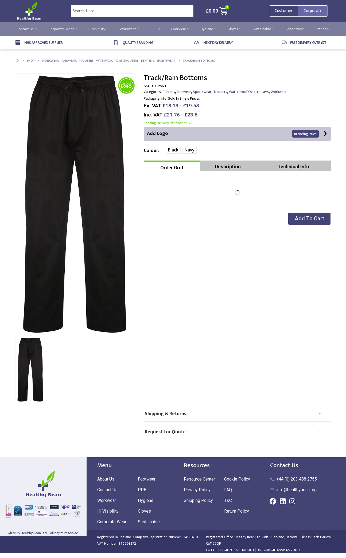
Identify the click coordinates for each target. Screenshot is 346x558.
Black (173, 150)
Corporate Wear (62, 29)
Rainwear (184, 92)
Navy (189, 150)
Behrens (169, 92)
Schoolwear (295, 29)
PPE (155, 29)
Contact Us (27, 29)
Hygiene (208, 29)
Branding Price (305, 134)
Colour (151, 151)
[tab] (172, 166)
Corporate (313, 10)
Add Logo (233, 134)
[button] (309, 219)
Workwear (129, 29)
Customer (284, 10)
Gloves (234, 29)
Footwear (180, 29)
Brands (322, 29)
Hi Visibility (98, 29)
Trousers (220, 92)
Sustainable (263, 29)
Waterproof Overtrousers (249, 92)
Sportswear (202, 92)
